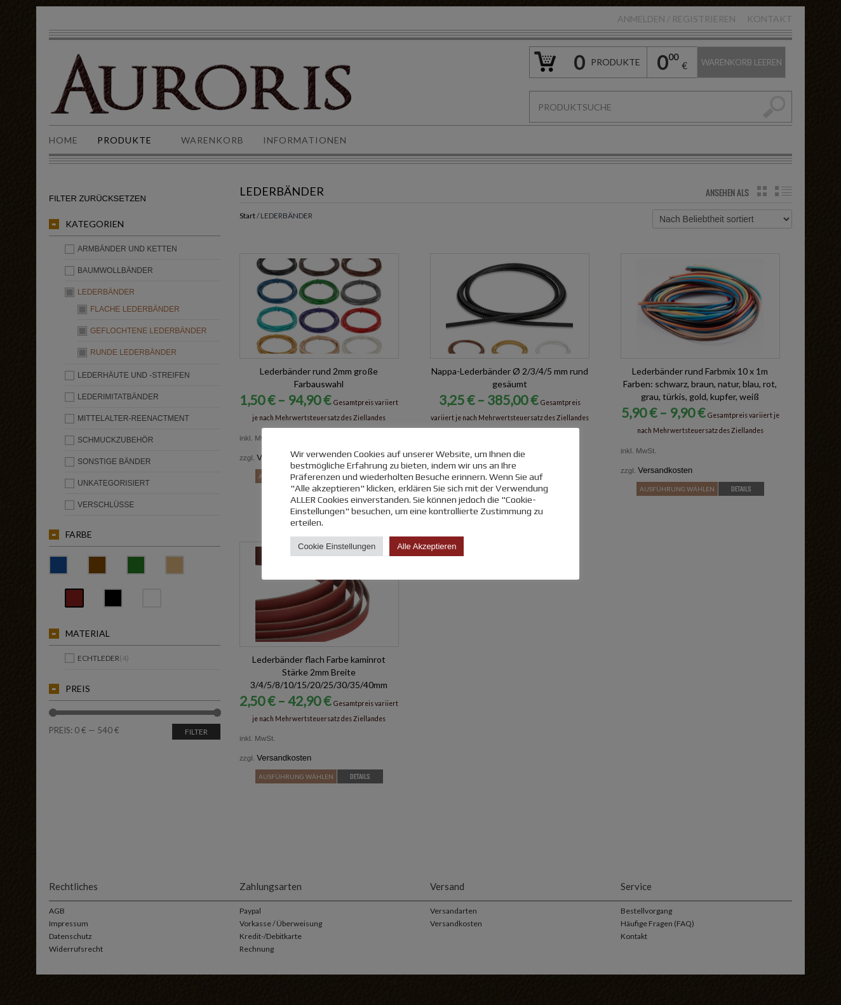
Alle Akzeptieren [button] (426, 546)
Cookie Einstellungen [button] (336, 546)
